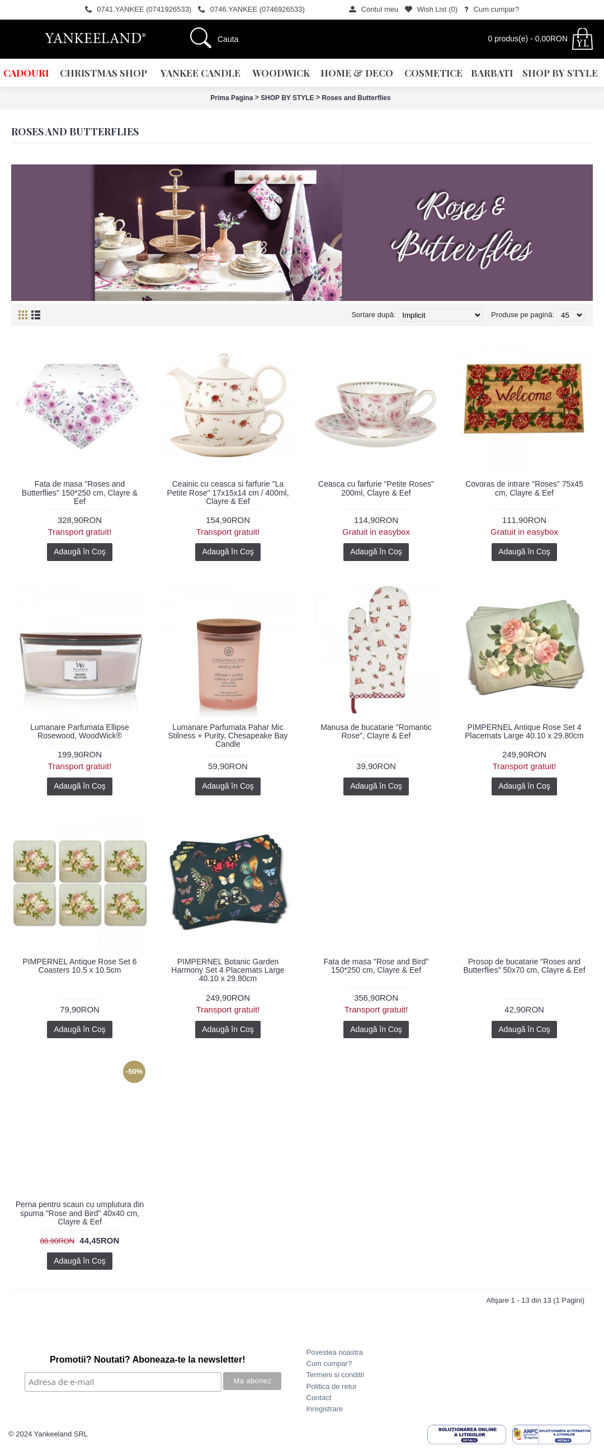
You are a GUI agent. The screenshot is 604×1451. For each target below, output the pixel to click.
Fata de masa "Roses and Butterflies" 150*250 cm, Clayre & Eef (80, 492)
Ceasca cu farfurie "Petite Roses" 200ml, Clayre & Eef (376, 488)
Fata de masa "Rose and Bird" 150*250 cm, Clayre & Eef (375, 965)
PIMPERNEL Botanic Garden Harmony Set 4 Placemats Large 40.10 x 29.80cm (227, 970)
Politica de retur (331, 1386)
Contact (319, 1397)
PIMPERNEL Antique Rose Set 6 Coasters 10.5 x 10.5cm (79, 965)
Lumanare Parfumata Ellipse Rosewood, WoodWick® (79, 731)
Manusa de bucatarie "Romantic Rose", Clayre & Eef (376, 731)
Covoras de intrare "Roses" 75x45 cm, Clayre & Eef (524, 488)
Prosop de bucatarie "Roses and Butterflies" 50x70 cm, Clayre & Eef (524, 965)
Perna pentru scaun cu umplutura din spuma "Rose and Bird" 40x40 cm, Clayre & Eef (80, 1213)
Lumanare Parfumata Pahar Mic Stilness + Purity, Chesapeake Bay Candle (227, 736)
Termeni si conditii (335, 1374)
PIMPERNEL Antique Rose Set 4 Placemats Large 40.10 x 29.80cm (524, 731)
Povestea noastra (334, 1352)
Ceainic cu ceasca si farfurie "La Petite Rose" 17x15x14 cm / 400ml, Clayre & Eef (228, 492)
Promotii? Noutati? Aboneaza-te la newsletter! (148, 1359)
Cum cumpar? (329, 1363)
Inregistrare (324, 1409)
